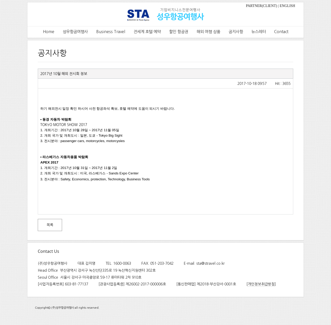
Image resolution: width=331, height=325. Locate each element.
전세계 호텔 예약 (147, 32)
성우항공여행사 (75, 32)
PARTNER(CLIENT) (261, 6)
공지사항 (236, 32)
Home (48, 32)
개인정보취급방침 (261, 284)
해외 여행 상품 (208, 32)
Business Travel (110, 32)
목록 (50, 225)
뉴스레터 (258, 32)
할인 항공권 (178, 32)
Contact (281, 32)
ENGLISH (287, 6)
